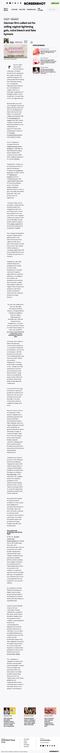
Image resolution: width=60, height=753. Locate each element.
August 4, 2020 (18, 335)
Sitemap (25, 751)
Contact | (21, 751)
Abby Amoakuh (12, 42)
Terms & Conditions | (9, 751)
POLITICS (24, 10)
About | (2, 751)
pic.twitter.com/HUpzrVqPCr (16, 332)
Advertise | (16, 751)
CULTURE (17, 10)
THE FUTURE (44, 10)
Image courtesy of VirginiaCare (10, 59)
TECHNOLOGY (33, 10)
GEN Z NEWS (8, 10)
